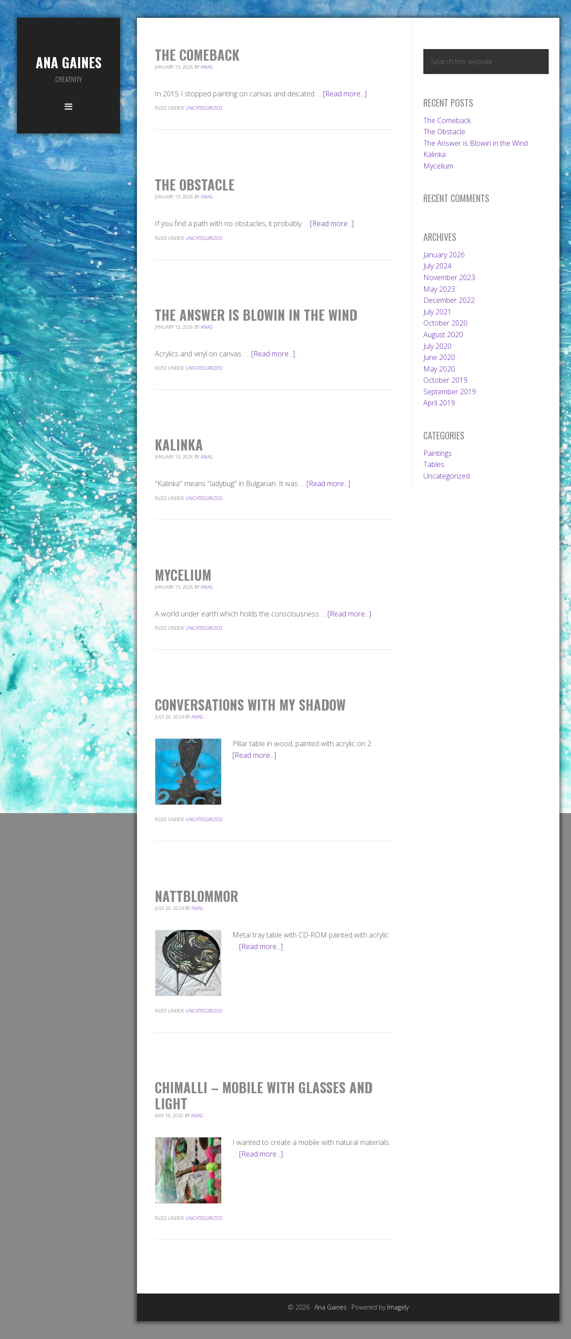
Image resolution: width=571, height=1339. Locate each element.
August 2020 (443, 334)
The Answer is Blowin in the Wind (256, 315)
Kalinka (179, 444)
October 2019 (445, 380)
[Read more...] (345, 94)
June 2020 (439, 357)
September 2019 (449, 392)
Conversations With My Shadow (250, 704)
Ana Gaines (69, 62)
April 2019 (439, 403)
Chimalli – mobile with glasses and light (263, 1095)
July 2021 (437, 312)
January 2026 (444, 255)
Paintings (437, 453)
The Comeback (197, 55)
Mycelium (183, 575)
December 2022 (449, 300)
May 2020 (439, 369)
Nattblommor (196, 896)
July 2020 (437, 346)
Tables (433, 464)
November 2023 (449, 277)
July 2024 (437, 266)
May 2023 (439, 289)
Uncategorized (204, 108)
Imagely (398, 1307)
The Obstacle (195, 184)
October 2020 (445, 323)
